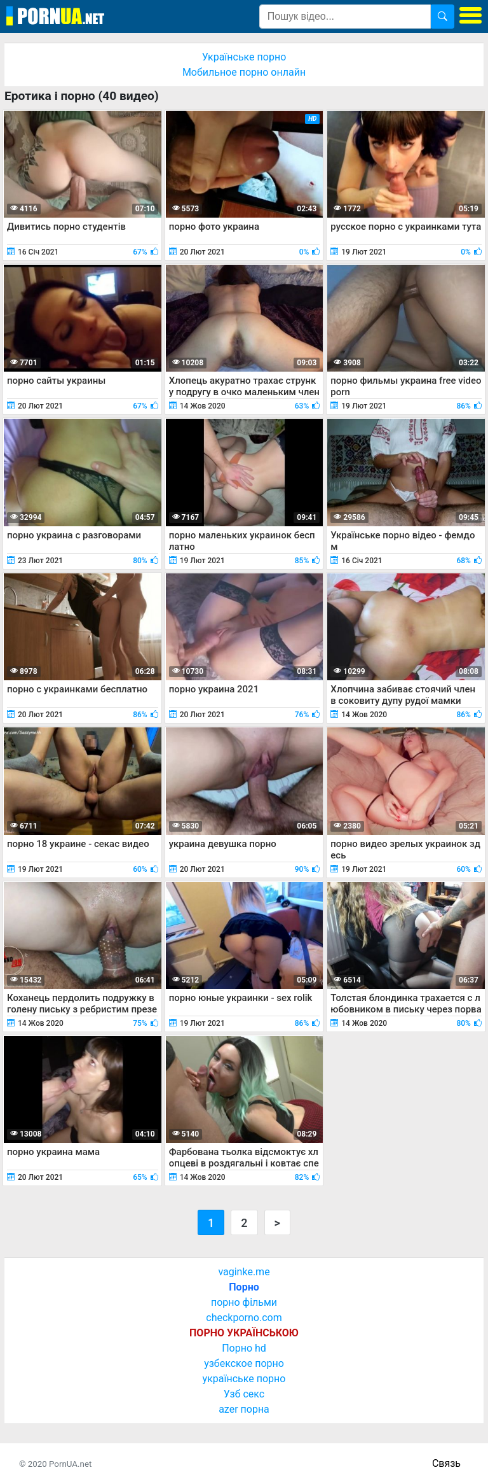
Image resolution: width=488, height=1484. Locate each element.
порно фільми (244, 1302)
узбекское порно (244, 1363)
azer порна (244, 1409)
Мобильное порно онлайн (244, 72)
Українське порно (244, 57)
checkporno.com (243, 1318)
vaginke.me (243, 1272)
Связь (446, 1463)
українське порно (244, 1379)
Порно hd (244, 1348)
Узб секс (244, 1394)
